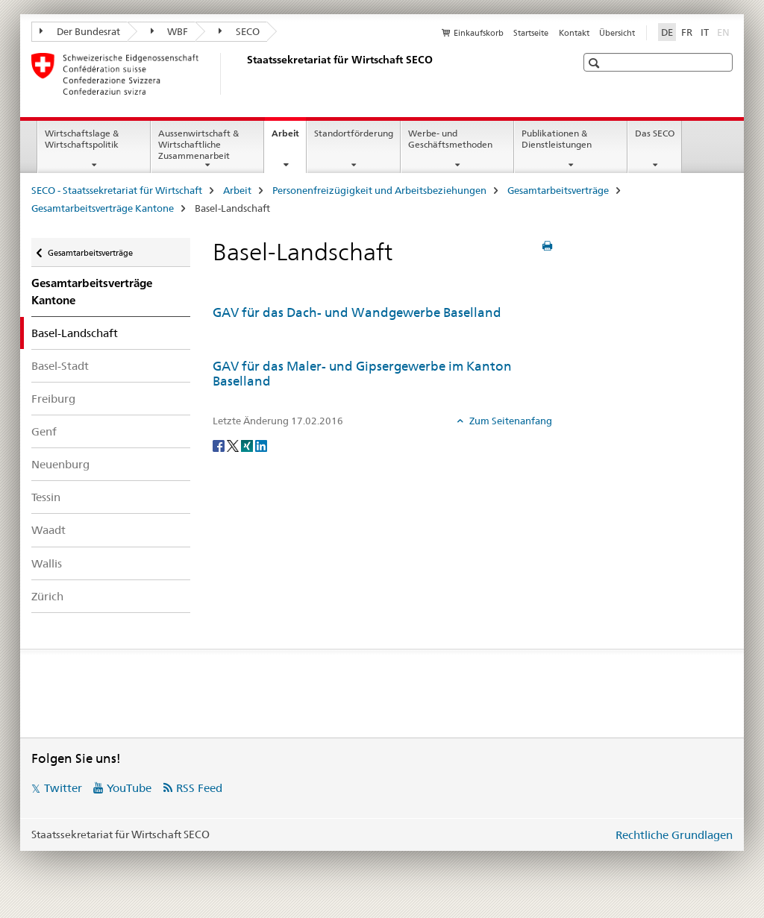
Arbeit (289, 138)
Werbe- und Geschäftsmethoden (450, 139)
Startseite (530, 33)
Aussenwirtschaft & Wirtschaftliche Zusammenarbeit (198, 144)
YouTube (129, 788)
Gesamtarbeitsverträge (558, 190)
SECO (239, 31)
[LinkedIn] (261, 445)
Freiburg (53, 399)
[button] (596, 63)
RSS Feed (199, 788)
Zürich (47, 596)
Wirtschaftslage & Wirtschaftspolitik (82, 139)
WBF (170, 31)
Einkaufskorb (479, 33)
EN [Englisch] (725, 31)
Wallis (46, 563)
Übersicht (617, 33)
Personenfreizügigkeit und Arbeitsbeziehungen (379, 190)
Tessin (45, 497)
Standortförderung (353, 133)
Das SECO (654, 133)
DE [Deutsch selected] (667, 32)
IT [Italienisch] (705, 32)
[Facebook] (220, 445)
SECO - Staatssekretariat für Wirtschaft (116, 190)
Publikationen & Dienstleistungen (557, 139)
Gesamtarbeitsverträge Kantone (102, 208)
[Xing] (248, 445)
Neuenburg (60, 464)
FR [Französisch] (686, 32)
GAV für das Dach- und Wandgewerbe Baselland (357, 312)
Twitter (63, 788)
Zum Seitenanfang (509, 421)
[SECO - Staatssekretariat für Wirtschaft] (244, 74)
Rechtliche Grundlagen (674, 835)
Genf (44, 431)
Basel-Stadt (60, 366)
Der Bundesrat (80, 31)
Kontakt (574, 33)
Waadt (48, 530)
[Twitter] (234, 445)
